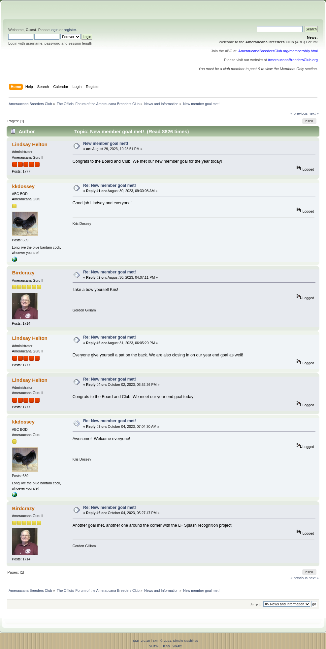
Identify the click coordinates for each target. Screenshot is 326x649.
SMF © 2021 (162, 640)
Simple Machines (185, 640)
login (54, 30)
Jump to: (256, 604)
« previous (299, 113)
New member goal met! (105, 143)
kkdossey (23, 186)
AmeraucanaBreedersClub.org (293, 60)
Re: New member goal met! (109, 185)
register (70, 30)
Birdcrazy (23, 272)
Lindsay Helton (29, 144)
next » (314, 113)
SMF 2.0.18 (141, 640)
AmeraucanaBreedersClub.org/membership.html (278, 51)
